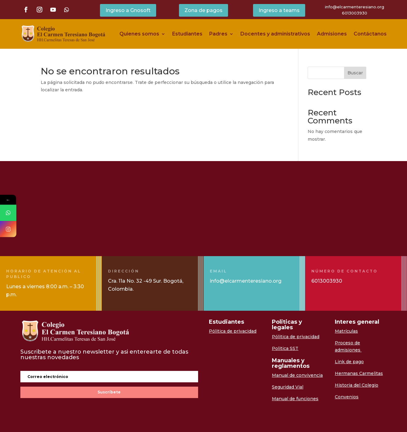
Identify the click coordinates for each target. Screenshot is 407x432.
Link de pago (349, 361)
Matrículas (346, 331)
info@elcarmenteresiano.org (354, 6)
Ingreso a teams (279, 10)
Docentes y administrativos (275, 34)
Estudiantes (187, 34)
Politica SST (285, 348)
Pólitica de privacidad (232, 331)
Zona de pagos (203, 10)
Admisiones (332, 34)
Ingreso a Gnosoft (128, 10)
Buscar (355, 73)
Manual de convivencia (297, 375)
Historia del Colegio (356, 385)
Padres (218, 34)
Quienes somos (139, 34)
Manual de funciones (295, 398)
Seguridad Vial (287, 387)
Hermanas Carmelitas (359, 373)
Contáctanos (370, 34)
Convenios (347, 397)
